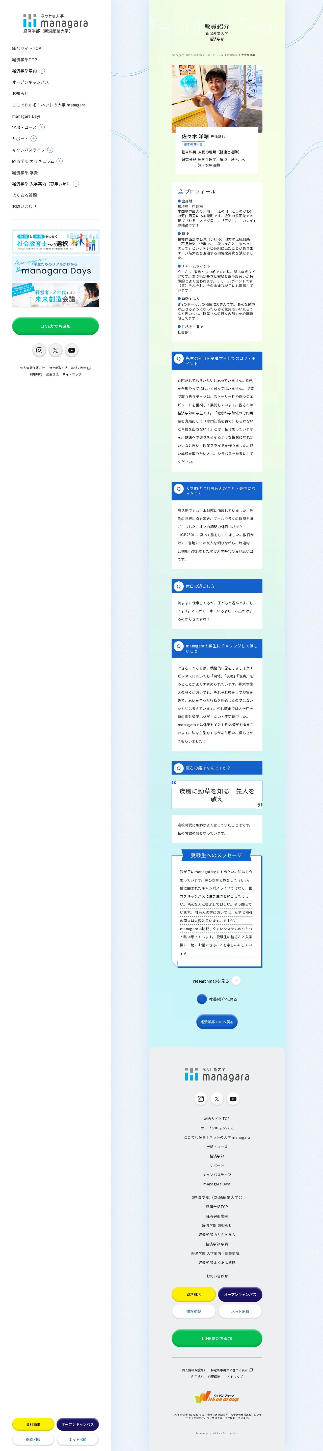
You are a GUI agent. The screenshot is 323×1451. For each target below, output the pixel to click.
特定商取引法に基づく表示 (67, 367)
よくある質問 (24, 195)
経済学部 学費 (25, 172)
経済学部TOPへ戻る (216, 1021)
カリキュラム (215, 55)
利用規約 (36, 374)
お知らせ (20, 93)
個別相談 (33, 1439)
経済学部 (199, 55)
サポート (217, 1165)
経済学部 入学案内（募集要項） (217, 1253)
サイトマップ (72, 374)
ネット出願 (78, 1439)
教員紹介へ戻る (223, 999)
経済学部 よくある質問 (217, 1262)
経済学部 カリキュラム (217, 1234)
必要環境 (52, 374)
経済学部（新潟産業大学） (55, 24)
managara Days (26, 116)
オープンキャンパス (30, 82)
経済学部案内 (217, 1215)
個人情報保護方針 (32, 367)
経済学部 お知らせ (217, 1225)
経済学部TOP (24, 59)
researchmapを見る (211, 981)
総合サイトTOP (26, 48)
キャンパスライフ (217, 1174)
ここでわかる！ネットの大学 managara (48, 104)
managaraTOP (181, 54)
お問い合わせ (24, 206)
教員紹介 (232, 55)
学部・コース (217, 1146)
